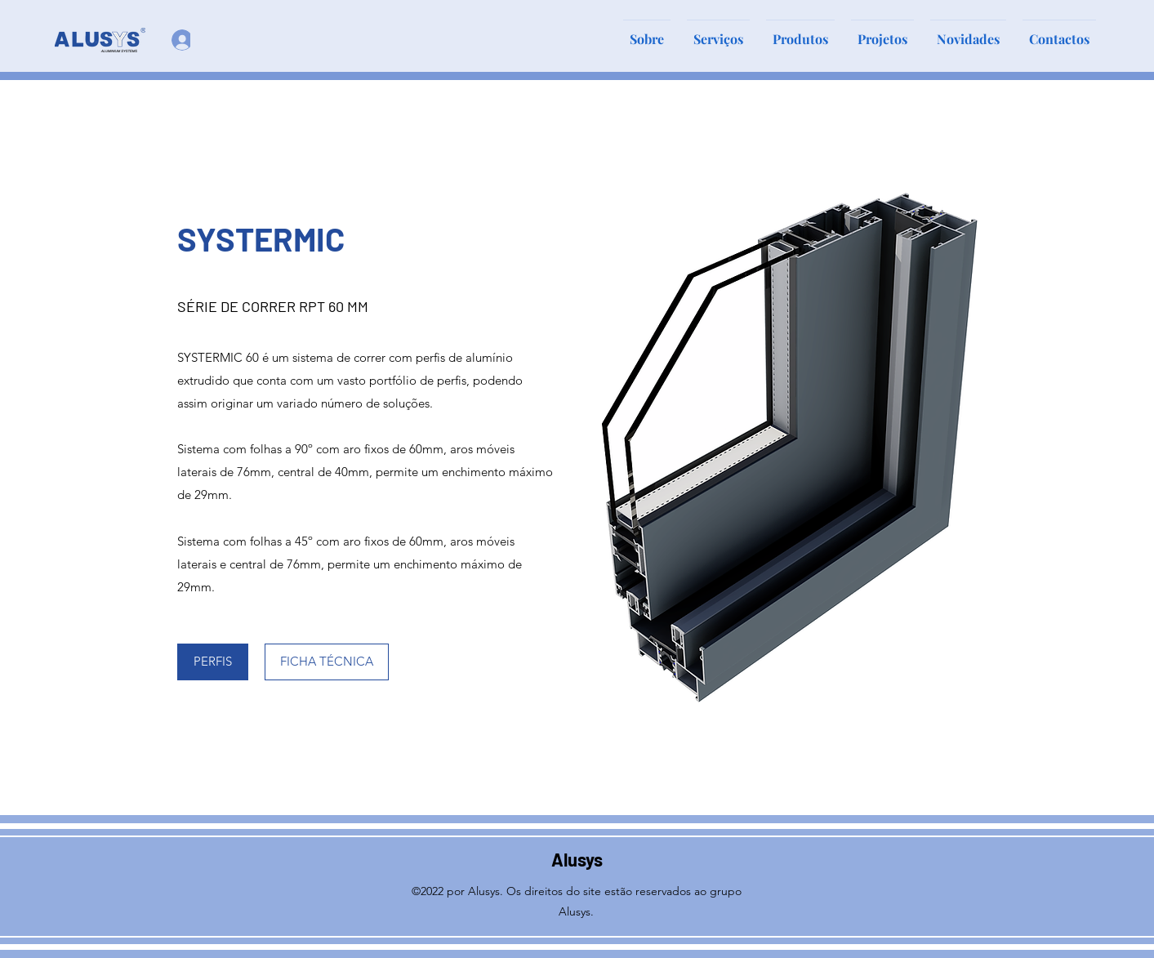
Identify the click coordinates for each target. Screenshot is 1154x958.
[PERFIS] (212, 662)
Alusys (577, 859)
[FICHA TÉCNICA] (327, 662)
